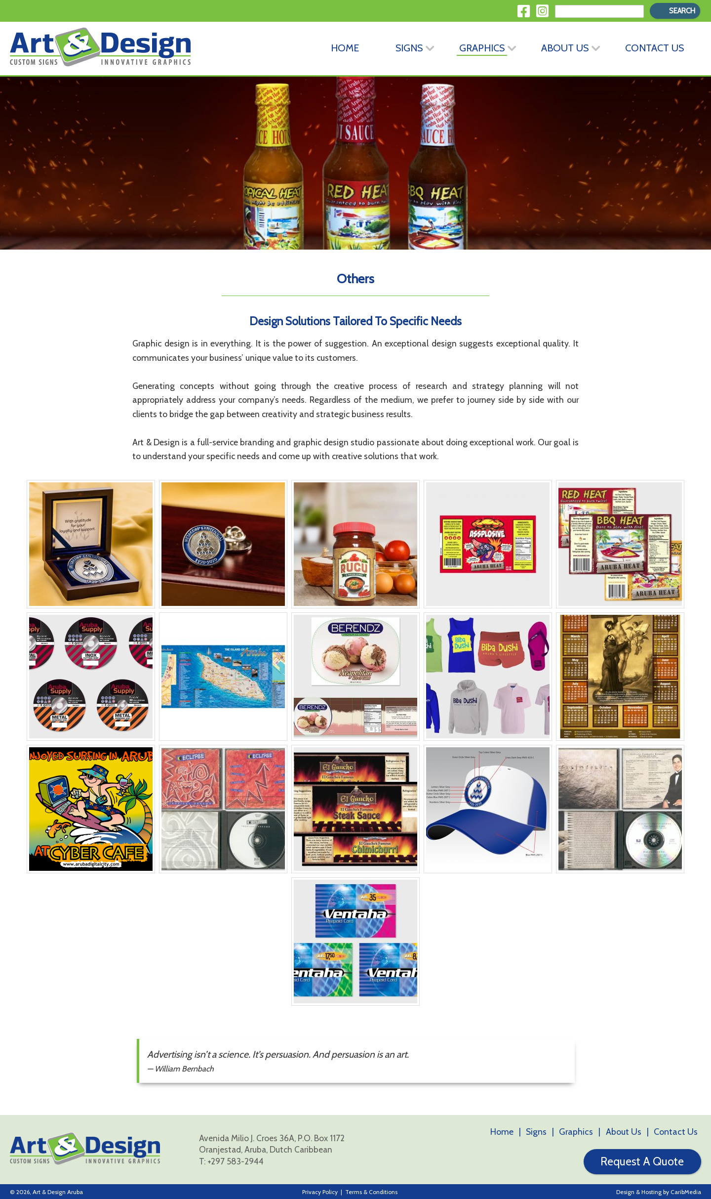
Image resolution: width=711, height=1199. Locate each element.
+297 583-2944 (235, 1160)
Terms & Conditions (371, 1191)
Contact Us (654, 47)
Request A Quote (642, 1161)
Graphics (482, 47)
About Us (565, 47)
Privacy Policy (320, 1191)
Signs (409, 47)
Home (345, 47)
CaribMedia (686, 1191)
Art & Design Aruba (58, 1191)
